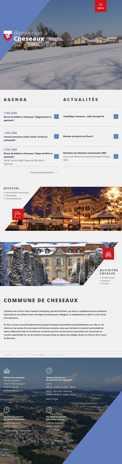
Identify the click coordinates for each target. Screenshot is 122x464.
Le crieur (105, 283)
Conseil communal (13, 198)
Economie (106, 281)
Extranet (8, 354)
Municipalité (11, 195)
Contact (21, 354)
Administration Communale (17, 192)
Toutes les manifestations (44, 172)
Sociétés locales (108, 277)
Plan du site (57, 354)
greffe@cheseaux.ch (13, 390)
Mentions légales (38, 354)
